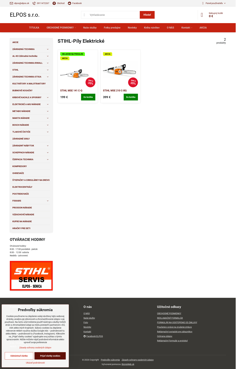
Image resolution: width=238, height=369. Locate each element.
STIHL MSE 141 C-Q (71, 90)
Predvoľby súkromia (110, 360)
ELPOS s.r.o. (25, 15)
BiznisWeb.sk (128, 364)
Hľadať (147, 14)
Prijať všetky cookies (50, 356)
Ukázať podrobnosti (35, 362)
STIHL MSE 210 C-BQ (115, 90)
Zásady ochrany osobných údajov (138, 360)
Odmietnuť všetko (19, 356)
